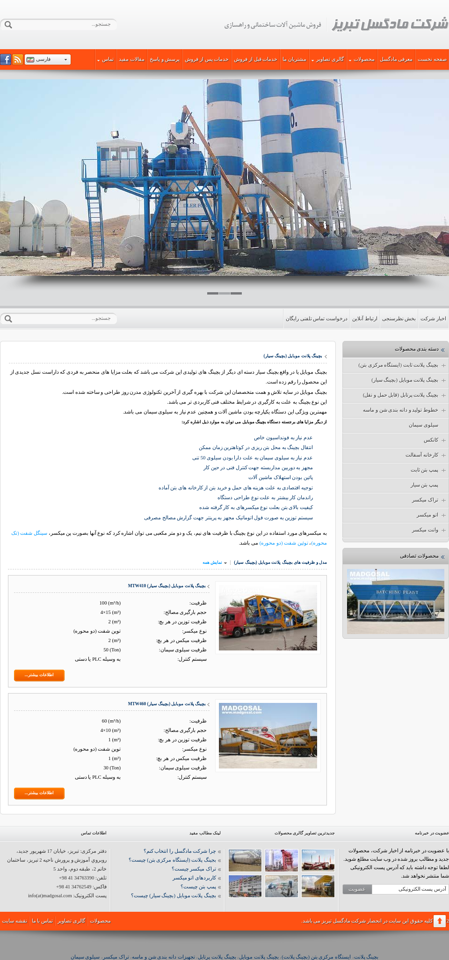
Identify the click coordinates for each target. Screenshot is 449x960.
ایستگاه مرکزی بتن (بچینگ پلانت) (316, 957)
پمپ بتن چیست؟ (198, 886)
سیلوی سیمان (423, 425)
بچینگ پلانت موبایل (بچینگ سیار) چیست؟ (173, 895)
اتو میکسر (432, 515)
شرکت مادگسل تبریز (336, 24)
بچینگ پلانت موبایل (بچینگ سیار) (409, 380)
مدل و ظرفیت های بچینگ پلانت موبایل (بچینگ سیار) (280, 562)
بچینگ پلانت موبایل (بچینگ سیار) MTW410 (167, 585)
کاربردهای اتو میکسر (194, 877)
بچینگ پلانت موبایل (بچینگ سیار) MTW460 (167, 704)
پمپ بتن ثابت (429, 470)
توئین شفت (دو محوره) (284, 543)
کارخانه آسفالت (426, 455)
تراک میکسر (429, 500)
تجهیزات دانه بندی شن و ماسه (163, 957)
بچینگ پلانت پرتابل (217, 957)
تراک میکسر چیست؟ (194, 868)
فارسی (43, 59)
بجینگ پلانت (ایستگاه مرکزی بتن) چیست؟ (172, 860)
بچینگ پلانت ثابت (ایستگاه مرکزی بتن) (403, 365)
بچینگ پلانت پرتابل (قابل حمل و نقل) (405, 395)
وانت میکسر (429, 530)
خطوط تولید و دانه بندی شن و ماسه (405, 410)
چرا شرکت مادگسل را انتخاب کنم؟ (180, 851)
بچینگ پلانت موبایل (258, 957)
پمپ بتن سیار (424, 484)
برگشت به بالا (439, 921)
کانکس (435, 440)
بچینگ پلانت (366, 957)
